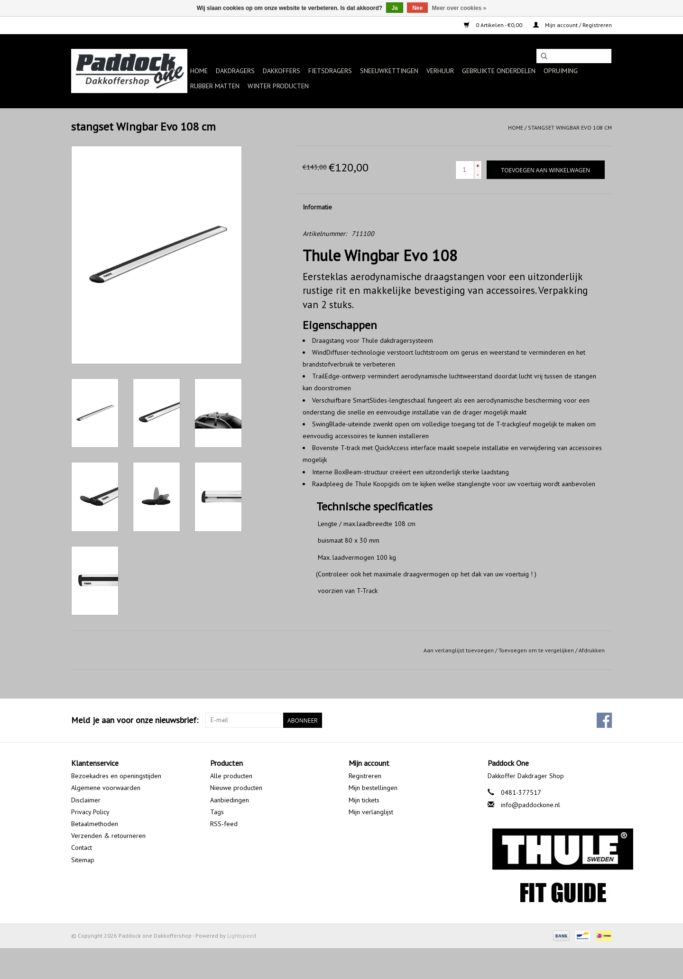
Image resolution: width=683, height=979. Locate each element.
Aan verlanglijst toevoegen (459, 650)
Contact (81, 847)
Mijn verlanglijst (371, 812)
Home (199, 70)
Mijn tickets (364, 800)
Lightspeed (241, 935)
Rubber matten (215, 86)
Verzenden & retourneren (108, 835)
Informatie (317, 207)
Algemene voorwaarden (105, 787)
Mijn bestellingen (373, 787)
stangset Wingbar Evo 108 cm (570, 127)
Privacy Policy (90, 812)
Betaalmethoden (94, 823)
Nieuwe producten (236, 787)
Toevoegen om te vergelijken (536, 650)
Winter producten (278, 86)
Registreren (365, 776)
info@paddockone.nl (530, 804)
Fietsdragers (330, 70)
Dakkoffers (281, 70)
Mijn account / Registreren (572, 24)
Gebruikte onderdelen (498, 70)
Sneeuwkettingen (389, 70)
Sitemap (82, 860)
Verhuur (440, 70)
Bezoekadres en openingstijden (116, 776)
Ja (394, 8)
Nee (417, 8)
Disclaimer (86, 800)
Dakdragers (235, 70)
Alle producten (231, 776)
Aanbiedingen (229, 800)
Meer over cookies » (459, 8)
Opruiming (561, 70)
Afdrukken (592, 650)
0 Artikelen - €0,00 (494, 24)
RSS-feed (224, 823)
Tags (217, 812)
